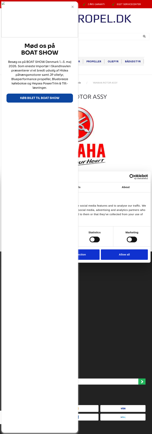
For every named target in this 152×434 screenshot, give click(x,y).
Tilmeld (142, 381)
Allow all (124, 254)
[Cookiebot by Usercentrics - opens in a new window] (132, 176)
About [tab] (126, 187)
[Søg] (144, 36)
